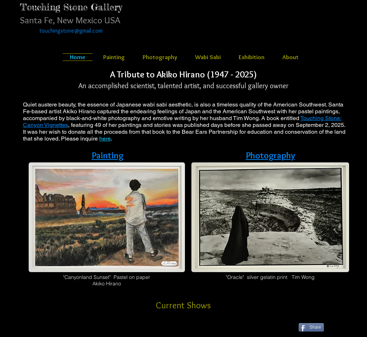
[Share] (311, 327)
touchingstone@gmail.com (71, 30)
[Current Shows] (183, 305)
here (105, 138)
